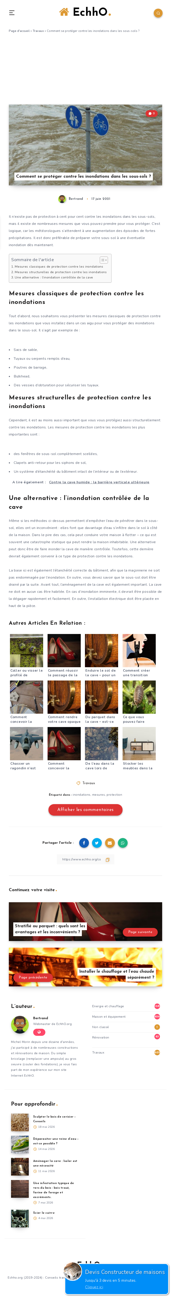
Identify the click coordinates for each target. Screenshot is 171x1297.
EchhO (85, 13)
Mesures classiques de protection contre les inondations (59, 266)
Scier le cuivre (44, 1212)
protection (114, 794)
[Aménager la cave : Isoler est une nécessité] (20, 1167)
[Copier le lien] (85, 859)
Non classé (100, 1027)
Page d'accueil (19, 31)
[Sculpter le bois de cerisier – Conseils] (20, 1122)
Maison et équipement (109, 1017)
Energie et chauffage (108, 1006)
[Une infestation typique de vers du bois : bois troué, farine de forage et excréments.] (20, 1189)
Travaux (38, 31)
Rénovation (100, 1037)
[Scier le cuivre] (20, 1218)
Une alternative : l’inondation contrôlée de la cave (54, 277)
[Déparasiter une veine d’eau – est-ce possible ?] (20, 1144)
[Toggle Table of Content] (103, 260)
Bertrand (41, 1018)
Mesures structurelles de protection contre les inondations (61, 272)
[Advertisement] (85, 72)
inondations (81, 794)
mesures (98, 794)
